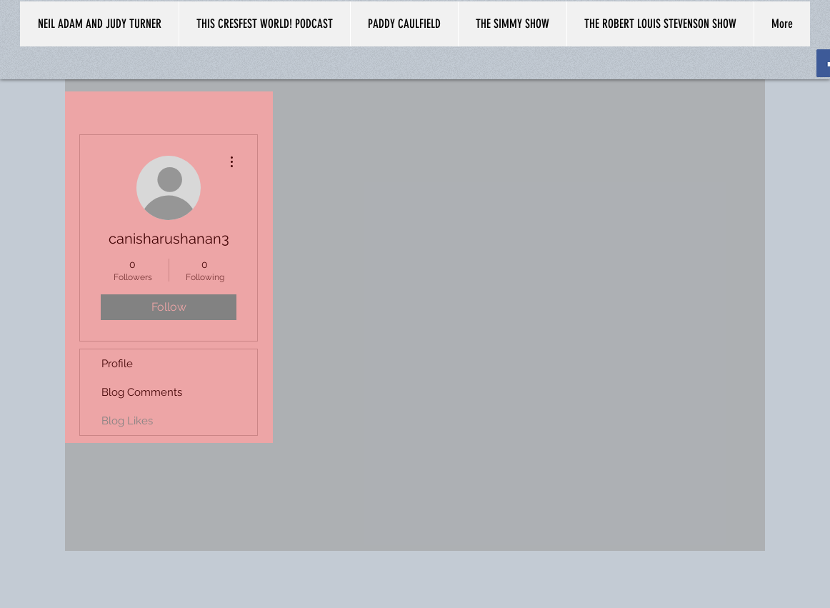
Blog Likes (127, 420)
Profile (117, 363)
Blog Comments (141, 392)
